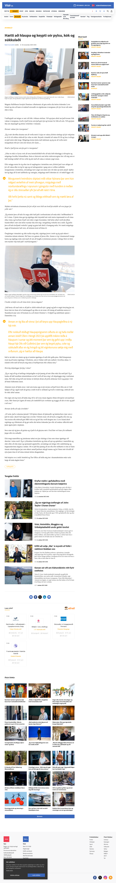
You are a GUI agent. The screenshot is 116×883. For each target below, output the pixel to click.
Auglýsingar (26, 849)
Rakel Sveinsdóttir (10, 45)
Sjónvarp (92, 851)
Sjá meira (39, 816)
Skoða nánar (9, 870)
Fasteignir (106, 842)
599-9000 (9, 857)
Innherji (106, 840)
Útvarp (91, 853)
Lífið (91, 847)
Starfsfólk (25, 858)
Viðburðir (106, 847)
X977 (105, 856)
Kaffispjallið (10, 466)
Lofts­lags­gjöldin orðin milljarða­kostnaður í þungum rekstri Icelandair (101, 95)
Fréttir (91, 840)
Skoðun (92, 849)
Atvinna (106, 844)
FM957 (106, 853)
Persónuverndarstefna (10, 850)
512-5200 (28, 846)
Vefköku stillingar (15, 875)
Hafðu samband (27, 851)
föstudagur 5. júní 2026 (83, 5)
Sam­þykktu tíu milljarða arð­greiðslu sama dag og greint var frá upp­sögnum (100, 43)
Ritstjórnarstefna (27, 853)
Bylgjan (106, 851)
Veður (105, 849)
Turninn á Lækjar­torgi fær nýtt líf (101, 125)
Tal (104, 858)
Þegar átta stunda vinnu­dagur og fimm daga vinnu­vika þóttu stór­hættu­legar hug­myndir (62, 701)
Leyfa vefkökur (36, 875)
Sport (91, 844)
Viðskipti (92, 842)
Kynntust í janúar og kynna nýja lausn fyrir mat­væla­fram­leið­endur (100, 84)
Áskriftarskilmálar (28, 856)
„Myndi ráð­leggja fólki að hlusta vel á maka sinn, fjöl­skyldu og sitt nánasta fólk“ (63, 744)
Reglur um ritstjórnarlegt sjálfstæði (11, 847)
